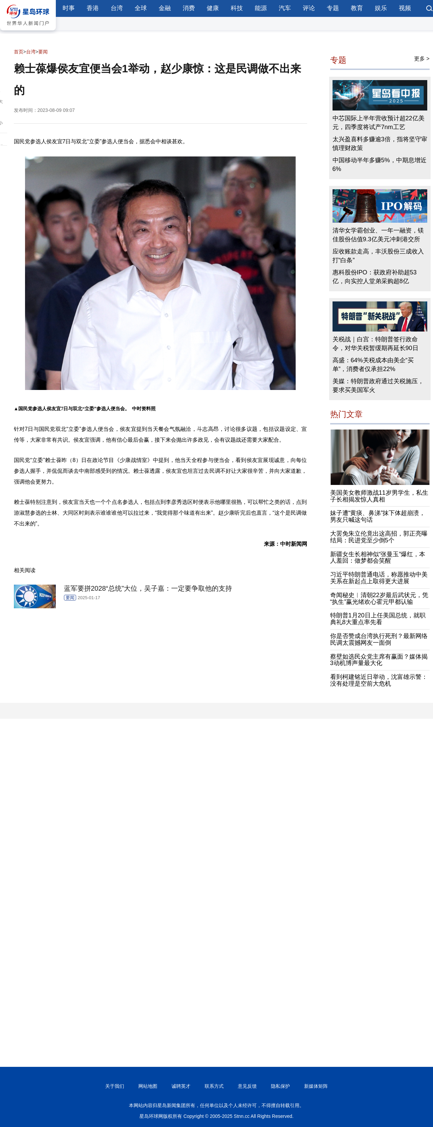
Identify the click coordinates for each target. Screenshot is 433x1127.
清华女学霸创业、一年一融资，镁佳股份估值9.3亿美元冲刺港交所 (378, 235)
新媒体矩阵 (316, 1086)
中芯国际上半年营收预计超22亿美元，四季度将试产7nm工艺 (379, 122)
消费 (189, 8)
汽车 (285, 8)
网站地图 (147, 1086)
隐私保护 (280, 1086)
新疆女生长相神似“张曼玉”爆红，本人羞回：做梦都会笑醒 (378, 557)
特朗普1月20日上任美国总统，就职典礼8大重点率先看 (378, 619)
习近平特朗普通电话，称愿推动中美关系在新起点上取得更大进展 (379, 578)
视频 (405, 8)
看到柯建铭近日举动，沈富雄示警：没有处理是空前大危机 (379, 680)
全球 (141, 8)
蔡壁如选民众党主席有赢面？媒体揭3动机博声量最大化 (379, 660)
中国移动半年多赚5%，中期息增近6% (380, 164)
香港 (93, 8)
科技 (237, 8)
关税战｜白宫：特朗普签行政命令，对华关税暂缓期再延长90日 (375, 343)
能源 (261, 8)
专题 (333, 8)
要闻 (43, 51)
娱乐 (381, 8)
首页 (18, 51)
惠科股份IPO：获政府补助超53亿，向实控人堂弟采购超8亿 (375, 277)
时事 (69, 8)
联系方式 (214, 1086)
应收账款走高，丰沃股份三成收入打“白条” (378, 256)
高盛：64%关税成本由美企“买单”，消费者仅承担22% (373, 364)
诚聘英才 (181, 1086)
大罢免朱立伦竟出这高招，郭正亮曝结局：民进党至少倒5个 (379, 537)
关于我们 (114, 1086)
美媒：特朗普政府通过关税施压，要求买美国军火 (378, 385)
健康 (213, 8)
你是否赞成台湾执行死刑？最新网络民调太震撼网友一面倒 (379, 639)
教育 (357, 8)
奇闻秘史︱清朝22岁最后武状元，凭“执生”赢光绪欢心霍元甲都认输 (379, 598)
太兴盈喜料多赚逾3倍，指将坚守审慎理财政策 (380, 143)
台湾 (117, 8)
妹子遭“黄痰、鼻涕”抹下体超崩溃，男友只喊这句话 (378, 516)
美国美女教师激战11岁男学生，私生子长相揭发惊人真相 (379, 496)
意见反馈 (247, 1086)
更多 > (422, 59)
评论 (309, 8)
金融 (165, 8)
